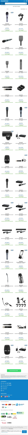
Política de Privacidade (4, 432)
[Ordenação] (23, 9)
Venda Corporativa (11, 428)
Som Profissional (3, 5)
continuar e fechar (24, 432)
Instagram (4, 386)
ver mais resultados (13, 370)
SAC (3, 390)
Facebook (4, 388)
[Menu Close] (1, 3)
